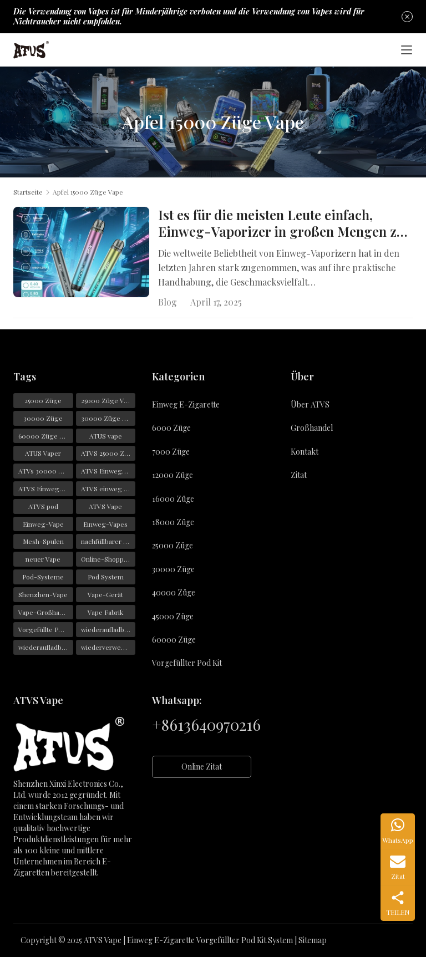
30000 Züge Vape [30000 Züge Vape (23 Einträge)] (108, 418)
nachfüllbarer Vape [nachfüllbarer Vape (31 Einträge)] (108, 541)
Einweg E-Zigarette (186, 404)
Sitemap (312, 940)
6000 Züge (171, 428)
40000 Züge (173, 592)
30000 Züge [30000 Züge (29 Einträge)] (43, 418)
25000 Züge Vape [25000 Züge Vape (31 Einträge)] (108, 400)
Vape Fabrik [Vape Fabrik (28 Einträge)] (105, 612)
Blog (167, 302)
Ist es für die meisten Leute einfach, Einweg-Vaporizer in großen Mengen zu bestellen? (281, 223)
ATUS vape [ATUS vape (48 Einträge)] (105, 435)
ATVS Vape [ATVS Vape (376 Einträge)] (105, 506)
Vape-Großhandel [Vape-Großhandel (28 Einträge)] (45, 612)
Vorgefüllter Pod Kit (187, 663)
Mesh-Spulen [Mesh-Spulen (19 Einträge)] (43, 541)
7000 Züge (171, 451)
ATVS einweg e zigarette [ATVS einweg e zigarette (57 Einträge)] (108, 488)
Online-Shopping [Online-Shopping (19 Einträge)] (107, 558)
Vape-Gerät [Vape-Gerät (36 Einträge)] (105, 594)
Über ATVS (310, 404)
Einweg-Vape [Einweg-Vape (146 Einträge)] (43, 524)
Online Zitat (201, 766)
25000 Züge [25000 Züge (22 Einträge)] (43, 400)
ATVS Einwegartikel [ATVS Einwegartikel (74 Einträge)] (45, 488)
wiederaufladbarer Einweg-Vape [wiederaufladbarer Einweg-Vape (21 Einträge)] (108, 629)
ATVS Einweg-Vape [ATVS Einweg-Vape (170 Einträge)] (108, 470)
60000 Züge (174, 639)
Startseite (28, 191)
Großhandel (312, 428)
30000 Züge (173, 569)
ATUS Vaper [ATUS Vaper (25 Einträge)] (43, 453)
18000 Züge (173, 522)
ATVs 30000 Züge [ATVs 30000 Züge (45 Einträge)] (45, 470)
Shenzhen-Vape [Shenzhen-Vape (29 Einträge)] (43, 594)
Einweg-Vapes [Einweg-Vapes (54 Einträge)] (105, 524)
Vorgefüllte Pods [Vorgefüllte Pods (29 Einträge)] (43, 629)
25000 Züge (172, 545)
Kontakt (304, 451)
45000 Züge (173, 616)
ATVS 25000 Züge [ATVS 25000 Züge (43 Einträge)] (108, 453)
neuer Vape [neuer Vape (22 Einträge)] (43, 558)
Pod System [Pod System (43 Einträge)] (106, 576)
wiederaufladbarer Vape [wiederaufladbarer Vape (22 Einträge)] (45, 647)
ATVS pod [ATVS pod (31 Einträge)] (43, 506)
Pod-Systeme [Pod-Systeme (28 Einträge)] (43, 576)
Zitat (299, 475)
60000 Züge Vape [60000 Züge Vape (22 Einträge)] (45, 435)
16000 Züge (173, 498)
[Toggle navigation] (406, 50)
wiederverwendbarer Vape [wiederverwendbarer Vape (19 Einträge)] (108, 647)
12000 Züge (172, 475)
